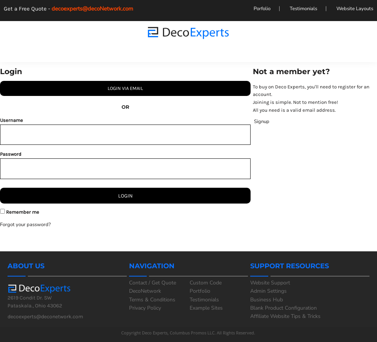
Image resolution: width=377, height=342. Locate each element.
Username (11, 120)
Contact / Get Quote (152, 282)
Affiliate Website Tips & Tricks (285, 316)
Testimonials (303, 8)
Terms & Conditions (152, 299)
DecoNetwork (145, 291)
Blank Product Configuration (283, 308)
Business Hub (266, 299)
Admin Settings (268, 291)
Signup (261, 121)
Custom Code (206, 282)
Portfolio (200, 291)
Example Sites (206, 308)
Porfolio (262, 8)
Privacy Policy (145, 308)
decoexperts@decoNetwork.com (95, 8)
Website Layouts (354, 8)
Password (10, 154)
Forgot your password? (25, 224)
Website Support (270, 282)
